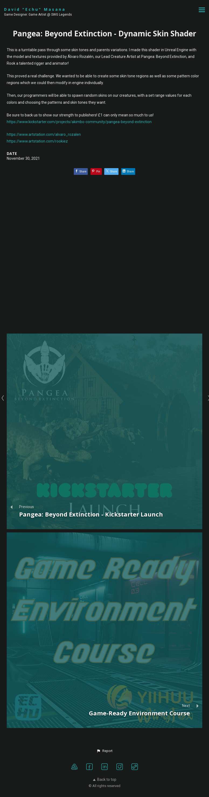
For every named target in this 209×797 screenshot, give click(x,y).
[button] (104, 751)
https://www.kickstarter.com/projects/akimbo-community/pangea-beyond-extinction (79, 122)
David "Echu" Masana (35, 9)
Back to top (104, 779)
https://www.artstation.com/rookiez (37, 141)
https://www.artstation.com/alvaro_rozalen (44, 134)
